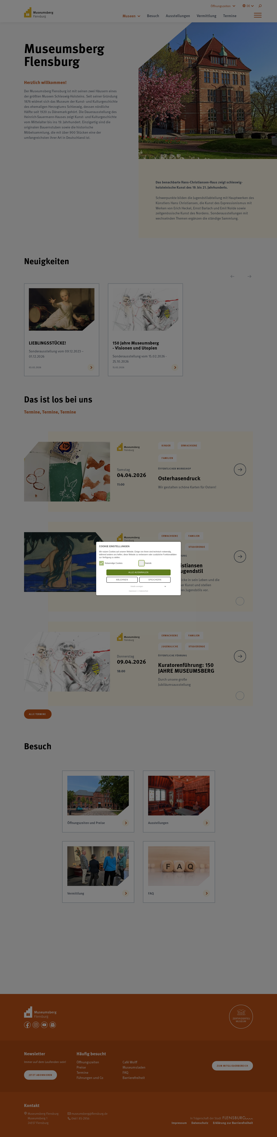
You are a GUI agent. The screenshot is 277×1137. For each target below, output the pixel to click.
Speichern (155, 580)
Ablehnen (122, 580)
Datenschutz (143, 591)
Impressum (133, 591)
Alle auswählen (138, 572)
